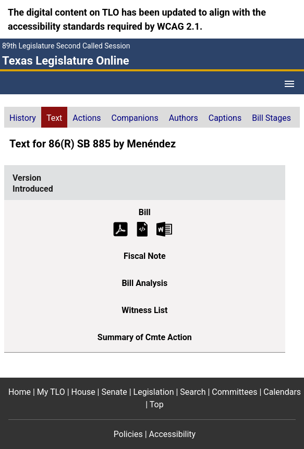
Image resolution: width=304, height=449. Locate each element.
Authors (183, 118)
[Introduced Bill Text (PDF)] (120, 228)
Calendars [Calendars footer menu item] (282, 392)
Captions (225, 118)
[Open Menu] (289, 83)
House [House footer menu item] (83, 392)
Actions (86, 118)
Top (157, 404)
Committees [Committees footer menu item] (234, 392)
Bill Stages (271, 118)
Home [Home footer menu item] (19, 392)
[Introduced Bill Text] (142, 228)
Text (54, 118)
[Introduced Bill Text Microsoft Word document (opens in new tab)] (164, 228)
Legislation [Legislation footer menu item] (153, 392)
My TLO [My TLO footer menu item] (51, 392)
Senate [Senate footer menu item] (114, 392)
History (22, 118)
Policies (128, 434)
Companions (135, 118)
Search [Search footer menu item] (192, 392)
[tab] (22, 117)
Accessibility (172, 434)
